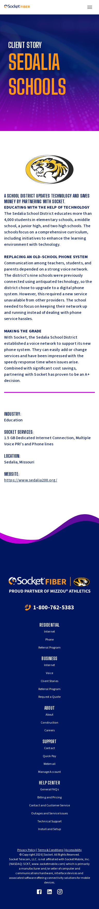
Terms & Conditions (50, 850)
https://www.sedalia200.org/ (30, 480)
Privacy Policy (26, 850)
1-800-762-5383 (53, 607)
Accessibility (73, 850)
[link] (39, 892)
